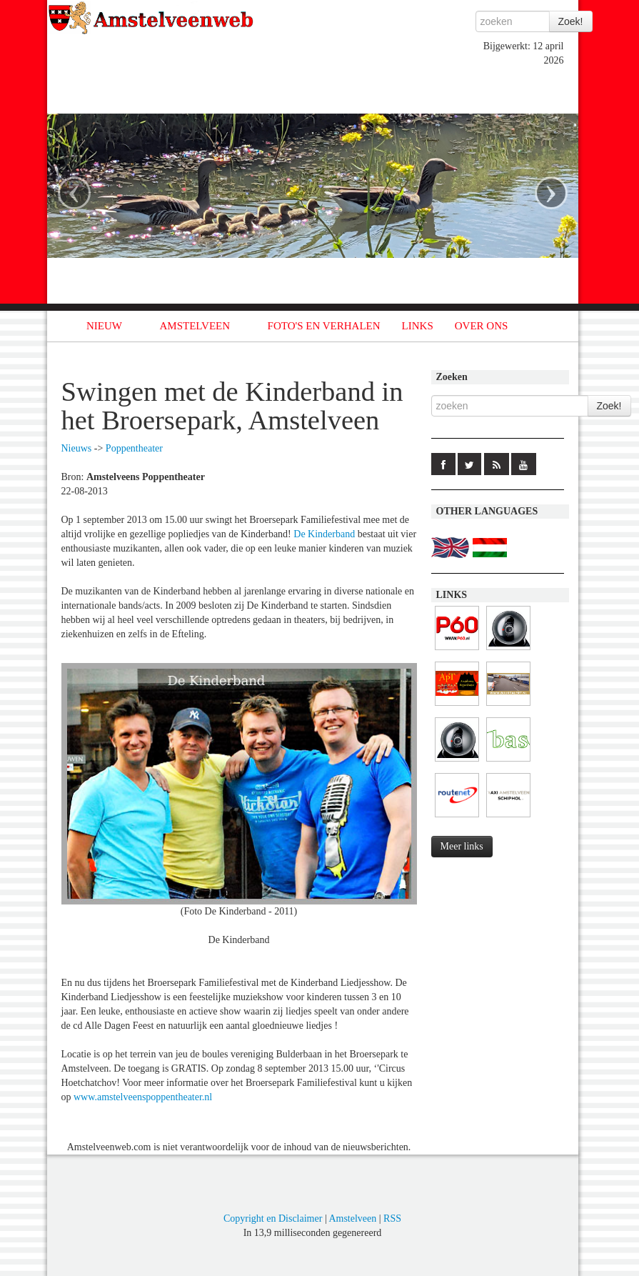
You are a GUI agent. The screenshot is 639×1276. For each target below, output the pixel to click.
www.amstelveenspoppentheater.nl (143, 1097)
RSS (392, 1218)
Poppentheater (134, 448)
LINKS (417, 326)
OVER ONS (481, 326)
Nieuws (76, 448)
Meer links (462, 846)
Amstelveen (352, 1218)
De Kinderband (324, 534)
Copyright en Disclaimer (272, 1218)
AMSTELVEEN (194, 326)
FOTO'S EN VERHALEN (324, 326)
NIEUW (104, 326)
